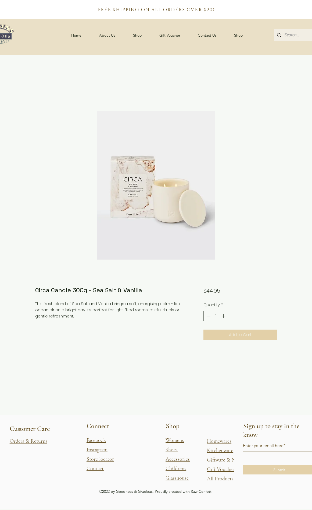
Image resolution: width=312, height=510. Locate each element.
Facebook (96, 440)
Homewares (219, 441)
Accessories (178, 459)
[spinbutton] (215, 316)
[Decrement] (207, 316)
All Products (220, 479)
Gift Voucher (220, 469)
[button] (137, 35)
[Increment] (224, 316)
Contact (95, 468)
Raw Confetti (201, 491)
